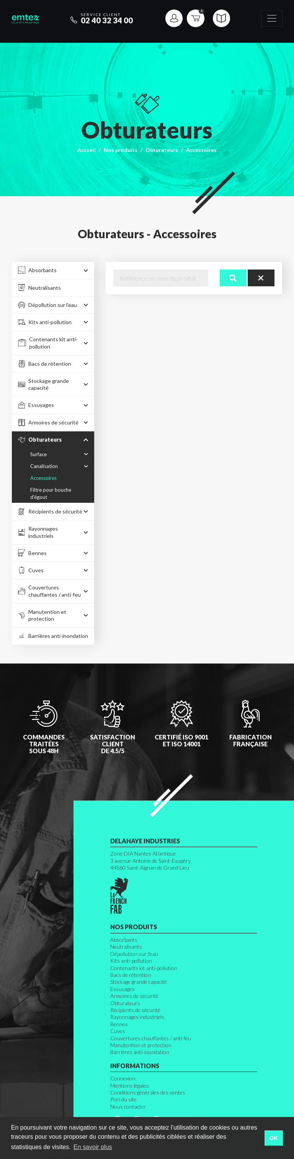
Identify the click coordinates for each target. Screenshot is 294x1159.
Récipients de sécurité (135, 1010)
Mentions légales (129, 1085)
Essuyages (122, 989)
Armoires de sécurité (134, 996)
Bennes (119, 1024)
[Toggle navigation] (272, 18)
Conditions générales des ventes (147, 1092)
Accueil (86, 150)
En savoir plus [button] (93, 1147)
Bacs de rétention (130, 975)
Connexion (123, 1078)
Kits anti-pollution (131, 960)
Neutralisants (126, 946)
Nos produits (120, 150)
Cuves (117, 1031)
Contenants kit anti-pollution (143, 968)
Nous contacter (128, 1106)
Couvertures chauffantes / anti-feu (150, 1038)
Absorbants (123, 939)
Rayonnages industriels (137, 1017)
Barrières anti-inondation (139, 1052)
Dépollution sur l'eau (134, 954)
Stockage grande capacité (138, 981)
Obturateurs (161, 150)
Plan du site (123, 1099)
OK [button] (274, 1138)
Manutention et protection (141, 1045)
